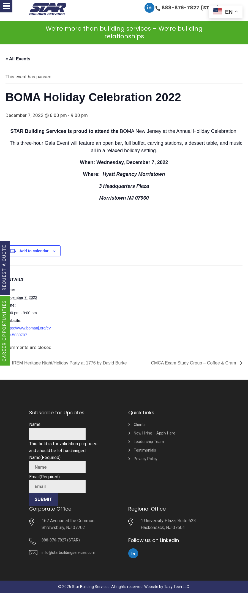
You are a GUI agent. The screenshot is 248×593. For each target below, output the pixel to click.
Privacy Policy (145, 459)
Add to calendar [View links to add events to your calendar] (34, 251)
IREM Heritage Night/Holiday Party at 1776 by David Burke (69, 363)
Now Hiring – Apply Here (154, 433)
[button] (6, 6)
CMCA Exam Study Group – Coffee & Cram (194, 363)
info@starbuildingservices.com (68, 552)
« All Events (18, 59)
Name (34, 424)
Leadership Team (149, 441)
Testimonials (145, 450)
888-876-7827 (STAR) (190, 7)
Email (44, 476)
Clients (140, 424)
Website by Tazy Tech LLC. (167, 586)
